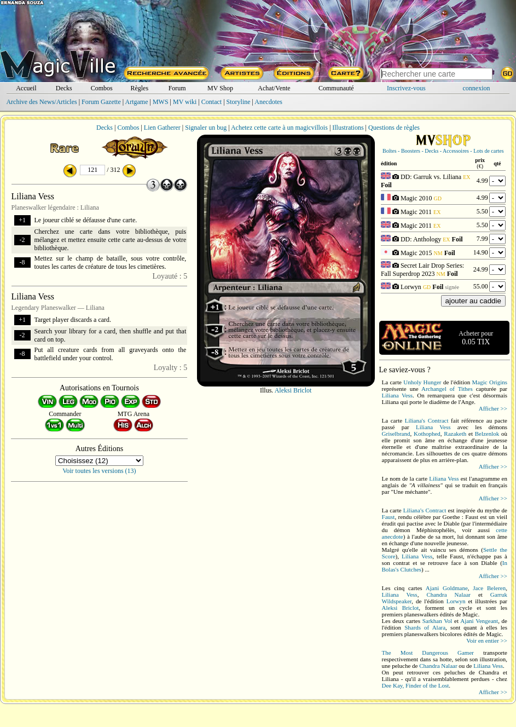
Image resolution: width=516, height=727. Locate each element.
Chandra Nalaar (448, 594)
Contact (211, 102)
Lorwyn (456, 601)
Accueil (26, 88)
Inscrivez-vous (406, 88)
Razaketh (455, 433)
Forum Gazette (101, 102)
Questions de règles (394, 127)
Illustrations (347, 127)
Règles (139, 88)
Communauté (336, 88)
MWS (161, 102)
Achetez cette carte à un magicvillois (279, 127)
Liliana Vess (397, 395)
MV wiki (184, 102)
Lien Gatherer (162, 127)
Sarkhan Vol (437, 621)
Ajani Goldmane (447, 588)
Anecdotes (268, 102)
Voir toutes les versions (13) (99, 471)
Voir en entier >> (486, 640)
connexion (476, 88)
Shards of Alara (424, 627)
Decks (64, 88)
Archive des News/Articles (41, 102)
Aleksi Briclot (293, 390)
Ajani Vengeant (479, 621)
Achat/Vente (274, 88)
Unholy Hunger (422, 382)
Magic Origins (489, 382)
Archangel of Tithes (447, 388)
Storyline (239, 102)
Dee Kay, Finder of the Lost (415, 685)
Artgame (136, 102)
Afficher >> (493, 408)
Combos (102, 88)
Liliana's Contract (427, 420)
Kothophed (427, 433)
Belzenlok (487, 433)
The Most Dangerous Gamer (428, 652)
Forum (177, 88)
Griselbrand (396, 433)
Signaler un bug (206, 127)
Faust (388, 516)
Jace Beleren (489, 588)
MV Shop (220, 88)
